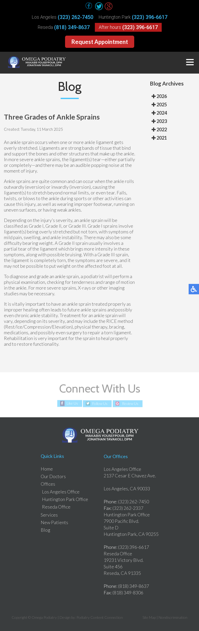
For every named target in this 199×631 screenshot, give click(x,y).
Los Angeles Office (61, 492)
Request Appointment (99, 41)
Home (47, 469)
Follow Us (100, 403)
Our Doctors (53, 476)
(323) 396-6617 (149, 17)
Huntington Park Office (65, 499)
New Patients (54, 522)
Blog (45, 530)
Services (49, 515)
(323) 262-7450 (75, 17)
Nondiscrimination (173, 617)
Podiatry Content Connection (99, 617)
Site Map (149, 617)
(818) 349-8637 (72, 27)
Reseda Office (56, 507)
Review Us (130, 403)
